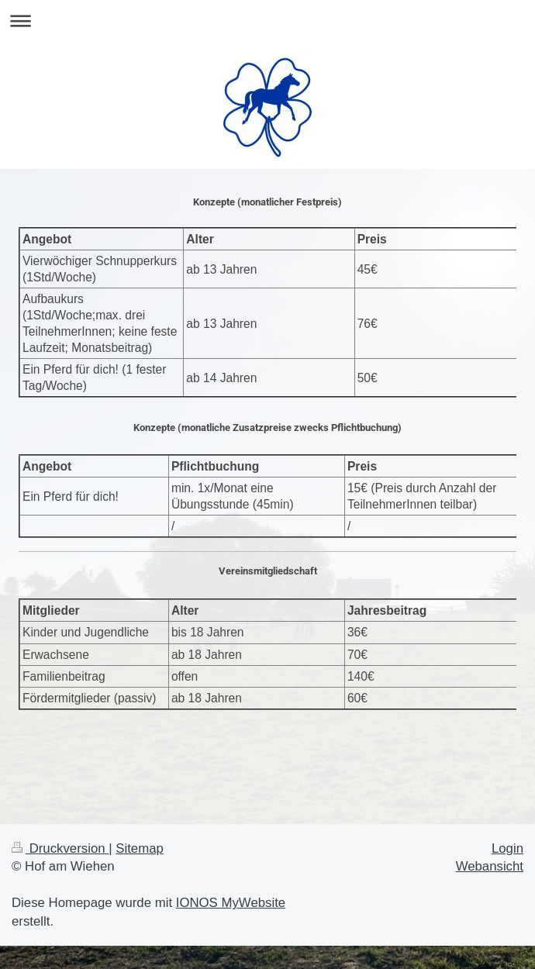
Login (507, 848)
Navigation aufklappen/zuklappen (267, 20)
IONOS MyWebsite (230, 902)
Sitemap (140, 848)
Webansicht (489, 866)
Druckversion (60, 848)
